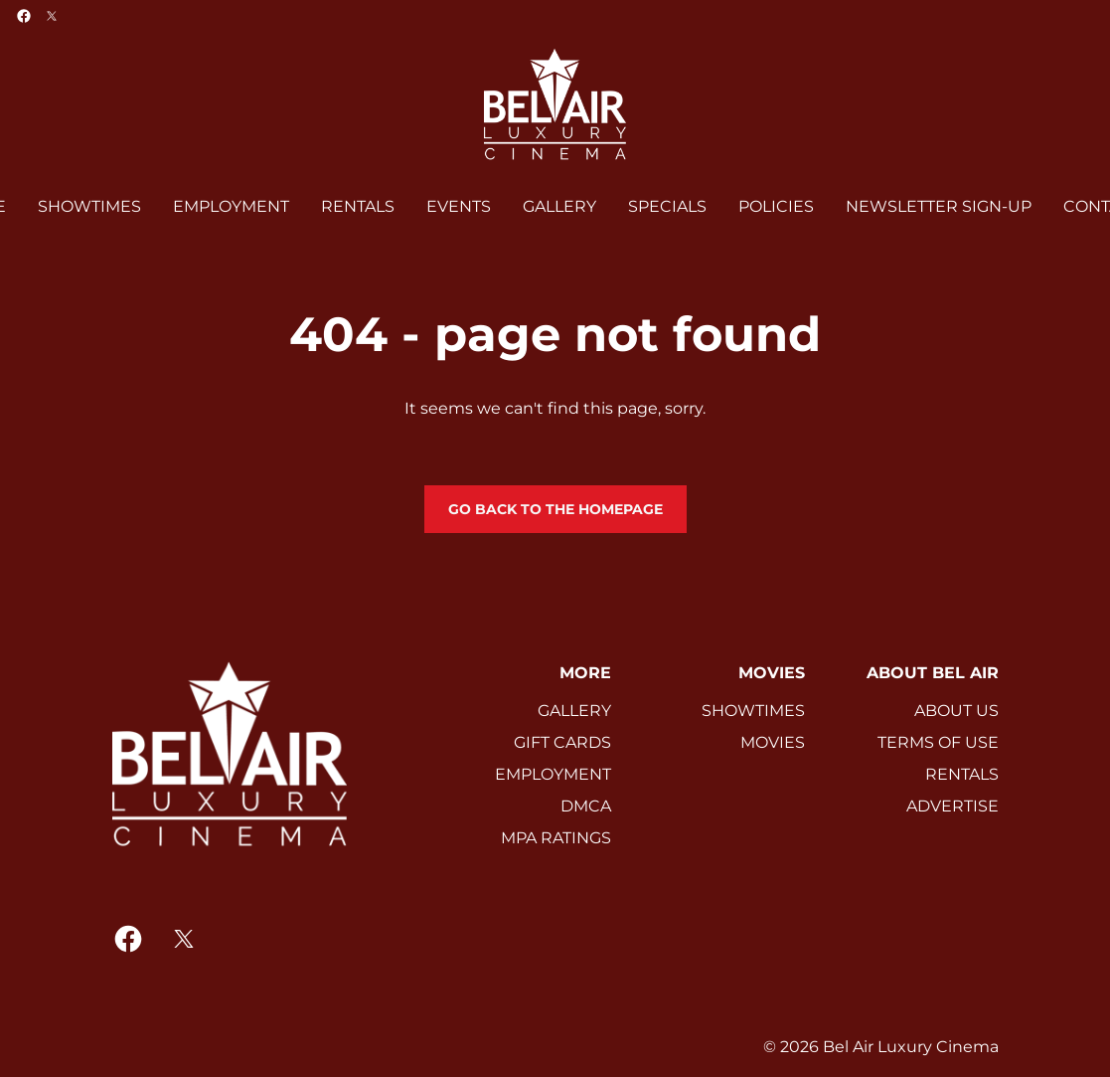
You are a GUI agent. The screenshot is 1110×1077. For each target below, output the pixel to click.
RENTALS (962, 774)
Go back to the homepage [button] (555, 509)
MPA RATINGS (556, 837)
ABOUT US (956, 710)
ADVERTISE (952, 806)
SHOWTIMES (753, 710)
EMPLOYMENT (553, 774)
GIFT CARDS (562, 742)
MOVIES (772, 742)
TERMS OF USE (938, 742)
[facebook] (24, 16)
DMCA (585, 806)
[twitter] (52, 16)
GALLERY (574, 710)
